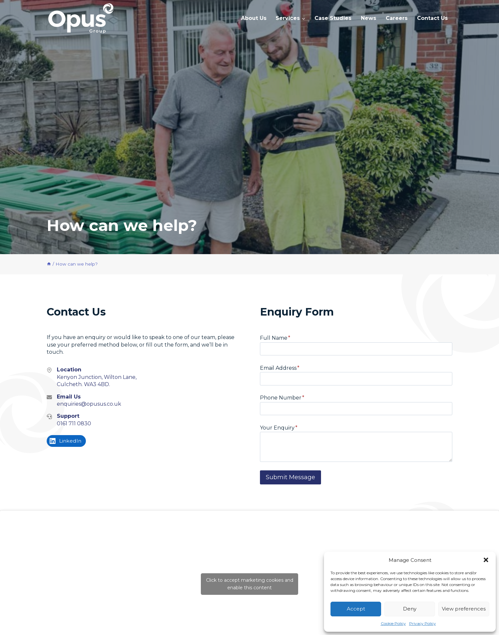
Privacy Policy (422, 623)
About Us (253, 18)
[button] (486, 560)
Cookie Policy (393, 623)
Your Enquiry (279, 428)
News (368, 18)
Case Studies (332, 18)
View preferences (464, 609)
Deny (409, 609)
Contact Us (432, 18)
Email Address (279, 368)
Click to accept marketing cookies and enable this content (249, 584)
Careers (397, 18)
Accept (356, 609)
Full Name (275, 338)
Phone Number (282, 398)
